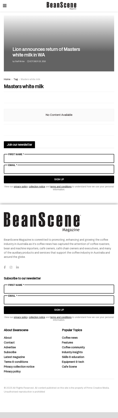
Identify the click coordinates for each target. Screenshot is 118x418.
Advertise (10, 347)
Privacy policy (12, 371)
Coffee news (70, 337)
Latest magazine (14, 357)
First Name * (16, 154)
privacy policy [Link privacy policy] (20, 186)
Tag (15, 79)
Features (67, 342)
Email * (12, 165)
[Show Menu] (5, 6)
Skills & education (73, 357)
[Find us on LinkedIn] (17, 267)
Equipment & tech (73, 361)
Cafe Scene (69, 366)
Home (7, 79)
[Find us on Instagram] (11, 267)
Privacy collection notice (19, 366)
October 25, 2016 (36, 61)
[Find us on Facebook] (5, 267)
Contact (9, 342)
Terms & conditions (16, 361)
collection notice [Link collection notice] (37, 186)
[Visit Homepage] (62, 6)
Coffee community (73, 347)
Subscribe (10, 352)
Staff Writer (20, 61)
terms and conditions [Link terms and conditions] (61, 186)
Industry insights (72, 352)
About (8, 337)
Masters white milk (30, 79)
